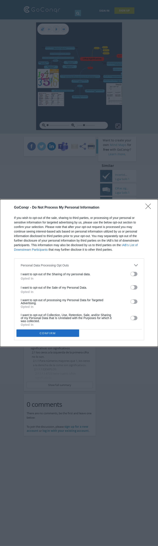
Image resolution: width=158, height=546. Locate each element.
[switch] (133, 274)
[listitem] (79, 265)
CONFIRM (48, 333)
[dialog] (79, 273)
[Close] (149, 208)
